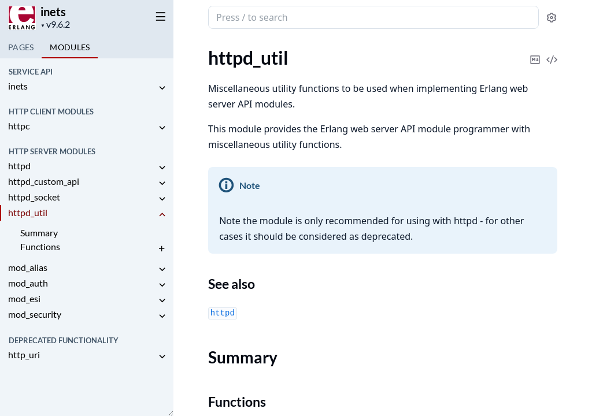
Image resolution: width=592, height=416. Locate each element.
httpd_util (27, 212)
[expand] (162, 88)
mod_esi (24, 298)
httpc (18, 125)
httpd (19, 165)
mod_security (34, 314)
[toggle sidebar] (158, 16)
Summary (39, 232)
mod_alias (27, 267)
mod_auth (28, 282)
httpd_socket (34, 196)
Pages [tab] (21, 47)
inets (53, 11)
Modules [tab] (70, 47)
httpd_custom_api (43, 181)
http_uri (24, 354)
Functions (40, 246)
